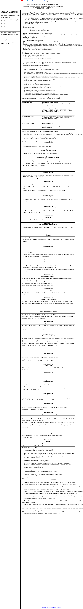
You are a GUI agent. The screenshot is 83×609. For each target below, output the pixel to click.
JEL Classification (5, 44)
